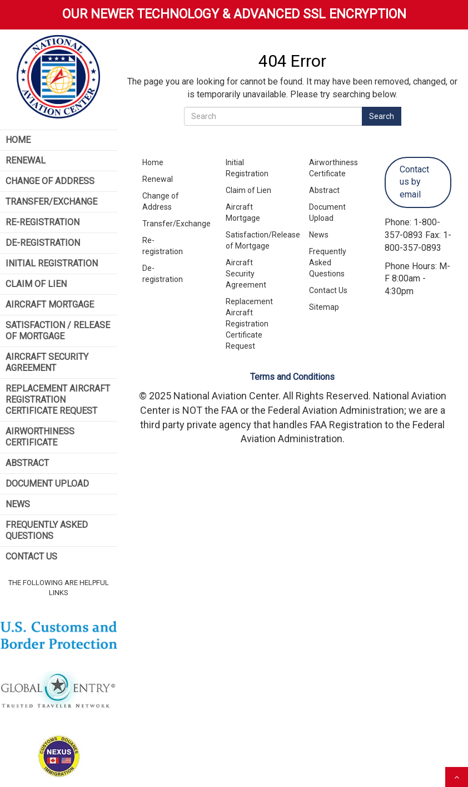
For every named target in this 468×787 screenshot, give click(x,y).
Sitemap (324, 307)
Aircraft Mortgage (50, 304)
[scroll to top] (456, 777)
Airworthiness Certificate (40, 437)
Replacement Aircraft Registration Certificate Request (58, 399)
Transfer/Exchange (51, 201)
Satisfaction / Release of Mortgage (58, 330)
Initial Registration (52, 263)
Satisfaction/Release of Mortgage (255, 240)
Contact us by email (414, 182)
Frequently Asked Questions (47, 530)
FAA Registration (346, 424)
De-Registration (43, 242)
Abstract (27, 463)
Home (18, 140)
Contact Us (31, 556)
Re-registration (162, 246)
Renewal (26, 160)
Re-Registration (42, 222)
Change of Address (50, 181)
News (18, 504)
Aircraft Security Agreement (47, 362)
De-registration (162, 274)
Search (381, 116)
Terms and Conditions (292, 377)
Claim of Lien (36, 284)
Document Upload (47, 483)
